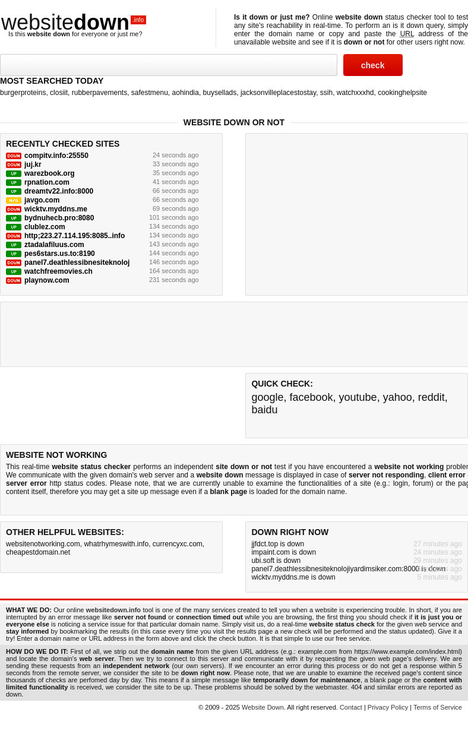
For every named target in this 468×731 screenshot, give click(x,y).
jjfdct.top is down (277, 544)
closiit (59, 92)
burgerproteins (23, 92)
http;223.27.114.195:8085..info (74, 236)
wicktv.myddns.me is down (293, 577)
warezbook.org (49, 173)
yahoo (397, 397)
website (73, 22)
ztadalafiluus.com (54, 244)
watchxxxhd (355, 92)
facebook (311, 397)
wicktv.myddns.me (55, 209)
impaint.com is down (283, 552)
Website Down (263, 707)
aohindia (185, 92)
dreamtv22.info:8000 (58, 191)
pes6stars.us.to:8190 (59, 253)
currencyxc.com (178, 544)
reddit (431, 397)
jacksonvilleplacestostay (278, 92)
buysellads (220, 92)
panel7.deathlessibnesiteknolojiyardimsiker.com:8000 (115, 262)
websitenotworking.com (43, 544)
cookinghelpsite (402, 92)
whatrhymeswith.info (116, 544)
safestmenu (149, 92)
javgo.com (41, 200)
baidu (264, 410)
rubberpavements (99, 92)
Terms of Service (437, 707)
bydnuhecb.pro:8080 (59, 218)
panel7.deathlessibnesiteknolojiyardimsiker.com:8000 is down (348, 569)
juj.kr (33, 164)
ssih (326, 92)
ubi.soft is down (276, 560)
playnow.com (46, 280)
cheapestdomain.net (38, 552)
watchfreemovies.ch (58, 271)
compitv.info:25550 (56, 155)
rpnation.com (46, 182)
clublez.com (44, 227)
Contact (351, 707)
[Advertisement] (340, 213)
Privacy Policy (388, 707)
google (267, 397)
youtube (358, 397)
